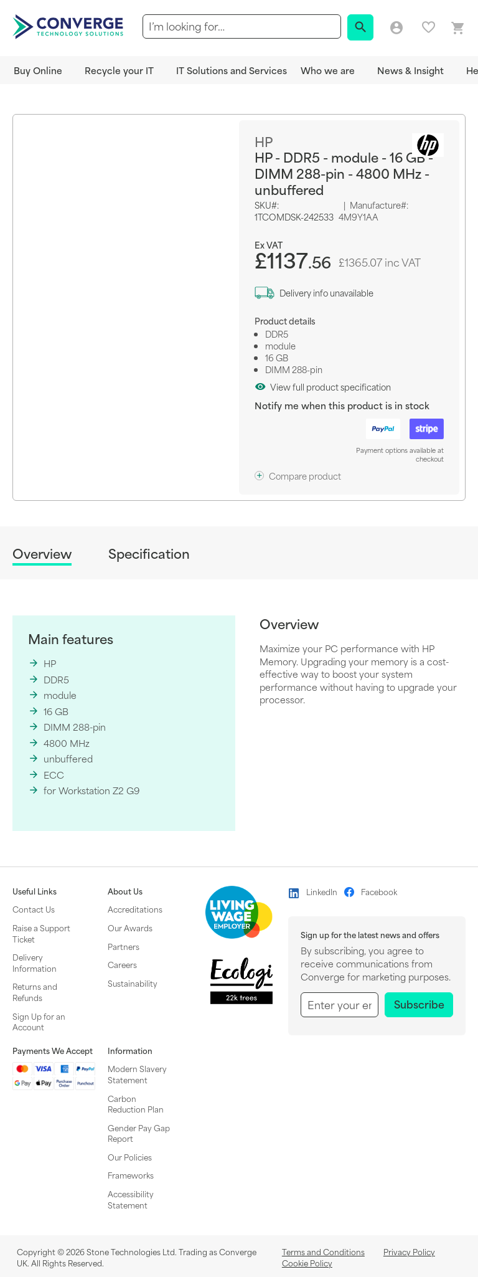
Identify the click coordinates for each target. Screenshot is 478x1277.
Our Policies (130, 1157)
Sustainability (132, 983)
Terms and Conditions (323, 1251)
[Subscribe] (419, 1004)
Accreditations (135, 909)
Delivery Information (34, 962)
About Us (125, 891)
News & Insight (410, 70)
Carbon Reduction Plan (136, 1104)
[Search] (360, 27)
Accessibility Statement (131, 1199)
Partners (123, 946)
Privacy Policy (409, 1251)
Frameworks (131, 1175)
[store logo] (69, 25)
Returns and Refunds (34, 992)
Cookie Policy (307, 1262)
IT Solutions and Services (231, 70)
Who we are (328, 70)
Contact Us (33, 909)
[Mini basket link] (458, 28)
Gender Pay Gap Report (139, 1133)
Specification (149, 553)
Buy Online (38, 70)
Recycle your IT (119, 70)
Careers (122, 964)
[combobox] (242, 26)
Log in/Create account (396, 28)
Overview (42, 554)
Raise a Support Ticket (41, 933)
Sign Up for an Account (38, 1021)
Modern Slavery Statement (137, 1074)
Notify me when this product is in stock (342, 405)
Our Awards (130, 927)
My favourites (428, 27)
